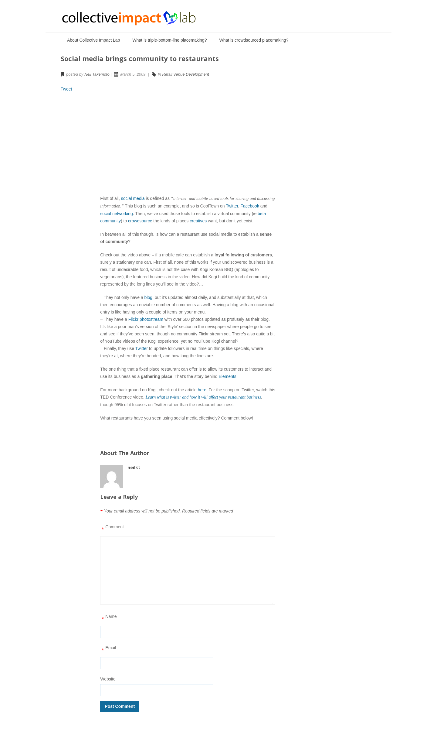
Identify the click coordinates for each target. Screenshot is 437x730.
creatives (198, 220)
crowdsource (140, 220)
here (202, 389)
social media (133, 198)
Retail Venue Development (185, 74)
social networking (116, 213)
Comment (112, 529)
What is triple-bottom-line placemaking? (169, 40)
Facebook (249, 206)
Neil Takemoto (97, 74)
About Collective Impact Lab (93, 40)
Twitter (232, 206)
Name (108, 618)
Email (108, 650)
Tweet (66, 89)
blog (148, 297)
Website (107, 679)
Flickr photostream (145, 319)
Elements (227, 376)
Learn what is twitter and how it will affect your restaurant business (203, 397)
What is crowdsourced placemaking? (253, 40)
